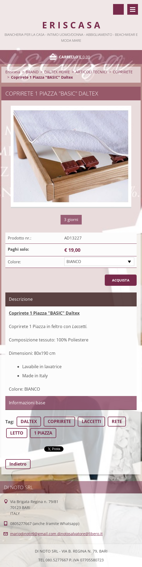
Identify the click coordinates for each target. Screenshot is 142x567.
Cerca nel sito (118, 9)
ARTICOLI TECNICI (91, 71)
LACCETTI (91, 421)
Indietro (18, 464)
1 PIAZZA (43, 433)
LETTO (16, 433)
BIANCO (73, 261)
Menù (132, 9)
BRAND (32, 71)
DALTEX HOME (57, 71)
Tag (9, 422)
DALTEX (29, 421)
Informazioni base (27, 403)
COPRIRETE (123, 71)
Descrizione (21, 299)
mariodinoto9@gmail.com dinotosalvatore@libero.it (56, 533)
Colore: (14, 261)
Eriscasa (12, 71)
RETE (117, 421)
